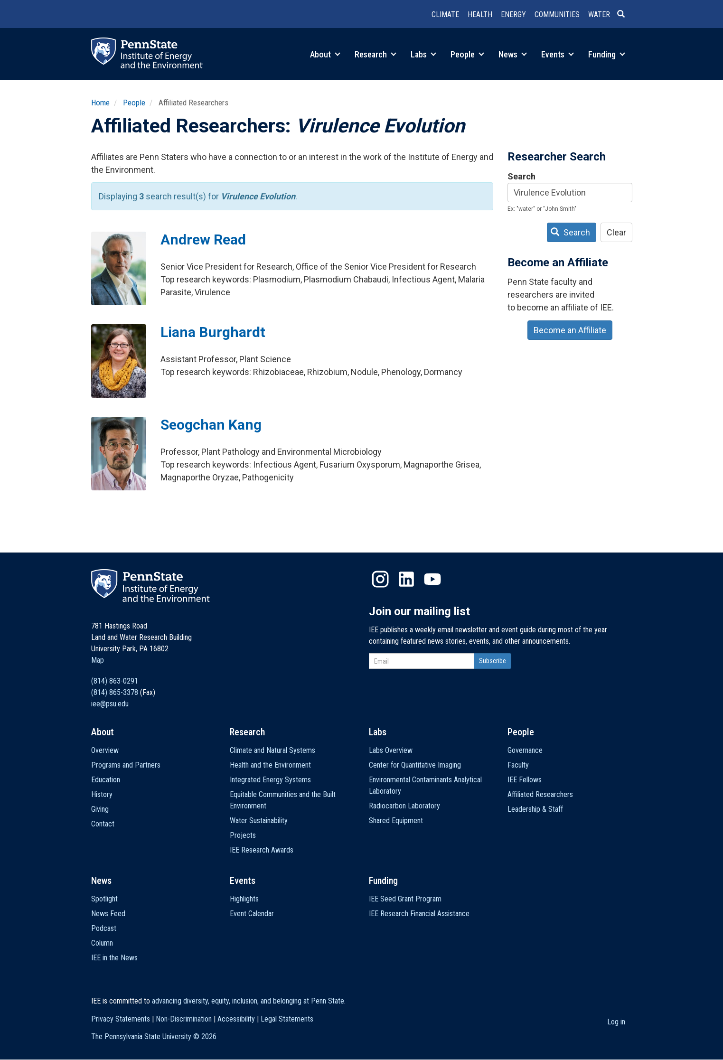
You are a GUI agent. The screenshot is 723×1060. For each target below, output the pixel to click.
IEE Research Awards (261, 849)
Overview (105, 750)
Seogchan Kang (211, 424)
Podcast (103, 928)
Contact (102, 823)
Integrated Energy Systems (270, 779)
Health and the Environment (270, 764)
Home (100, 102)
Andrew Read (203, 239)
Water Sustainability (259, 820)
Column (102, 942)
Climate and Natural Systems (272, 750)
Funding (606, 54)
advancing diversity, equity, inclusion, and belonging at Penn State (248, 1000)
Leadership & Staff (535, 809)
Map (97, 660)
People (467, 54)
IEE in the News (114, 957)
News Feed (108, 913)
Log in (616, 1021)
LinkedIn (406, 579)
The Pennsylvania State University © (153, 1036)
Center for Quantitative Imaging (415, 764)
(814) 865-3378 (114, 692)
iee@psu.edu (110, 703)
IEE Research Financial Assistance (419, 913)
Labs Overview (391, 750)
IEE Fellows (524, 779)
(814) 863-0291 (114, 680)
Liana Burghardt (212, 332)
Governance (525, 750)
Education (105, 779)
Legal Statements (287, 1018)
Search (521, 176)
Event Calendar (252, 913)
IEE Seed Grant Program (405, 898)
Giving (100, 809)
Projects (243, 835)
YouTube (432, 579)
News (512, 54)
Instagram (380, 579)
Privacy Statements (120, 1018)
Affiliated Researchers (540, 794)
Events (557, 54)
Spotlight (104, 898)
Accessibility (236, 1018)
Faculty (518, 764)
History (102, 794)
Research (375, 54)
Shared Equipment (396, 820)
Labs (423, 54)
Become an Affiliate (570, 330)
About (325, 54)
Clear (616, 232)
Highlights (244, 898)
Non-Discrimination (184, 1018)
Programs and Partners (125, 764)
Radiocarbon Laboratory (404, 805)
